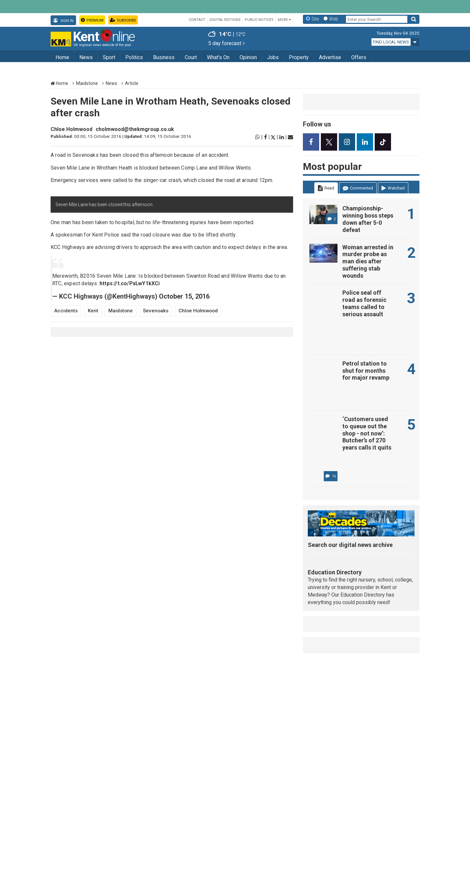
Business (164, 57)
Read (326, 188)
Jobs (273, 57)
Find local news (391, 42)
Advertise (330, 57)
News (86, 57)
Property (299, 57)
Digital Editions (225, 20)
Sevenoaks (155, 311)
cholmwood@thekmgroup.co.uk (135, 129)
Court (191, 57)
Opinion (248, 57)
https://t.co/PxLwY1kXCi (130, 283)
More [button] (284, 20)
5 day (226, 43)
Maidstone (87, 83)
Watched (393, 188)
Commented (358, 188)
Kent (93, 311)
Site (315, 19)
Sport (109, 57)
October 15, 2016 (184, 296)
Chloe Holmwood (71, 129)
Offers (358, 57)
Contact (197, 20)
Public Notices (259, 20)
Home (62, 57)
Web (333, 19)
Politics (134, 57)
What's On (218, 57)
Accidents (66, 311)
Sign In (63, 20)
